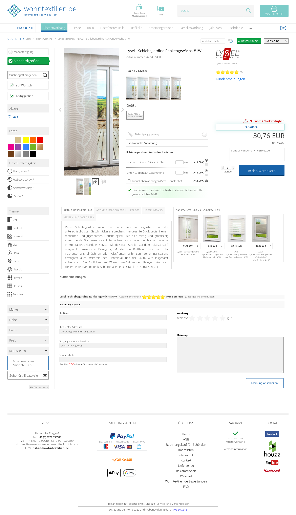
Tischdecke (235, 28)
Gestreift (15, 228)
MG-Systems (180, 509)
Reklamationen (186, 471)
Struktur (14, 286)
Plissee (76, 28)
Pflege (134, 210)
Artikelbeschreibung (78, 210)
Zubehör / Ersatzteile (23, 375)
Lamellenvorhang (191, 28)
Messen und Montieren (79, 217)
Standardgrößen (31, 60)
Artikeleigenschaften (111, 210)
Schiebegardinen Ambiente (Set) (23, 363)
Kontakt (186, 460)
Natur (13, 261)
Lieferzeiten (186, 466)
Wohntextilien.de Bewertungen (186, 481)
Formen (14, 277)
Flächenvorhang (54, 29)
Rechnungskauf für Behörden (186, 444)
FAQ (186, 487)
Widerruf (186, 476)
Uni (12, 219)
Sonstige (15, 294)
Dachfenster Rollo (112, 28)
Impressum (186, 450)
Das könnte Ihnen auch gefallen (198, 210)
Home (186, 434)
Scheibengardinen (161, 28)
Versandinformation (236, 449)
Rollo (90, 28)
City (12, 244)
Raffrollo (136, 28)
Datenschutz (186, 455)
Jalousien (216, 28)
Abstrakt (14, 269)
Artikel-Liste (212, 41)
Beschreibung (249, 41)
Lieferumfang (153, 210)
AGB (186, 439)
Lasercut (15, 236)
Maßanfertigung (23, 52)
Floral (13, 252)
